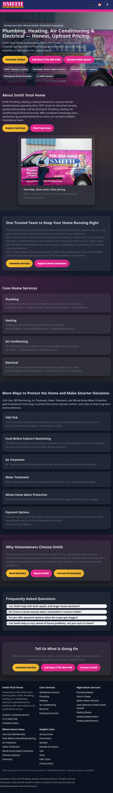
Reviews (43, 742)
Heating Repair (13, 328)
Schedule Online (15, 59)
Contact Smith (88, 667)
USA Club (11, 417)
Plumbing (12, 299)
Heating (10, 320)
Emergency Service (49, 713)
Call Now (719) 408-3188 (46, 59)
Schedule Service (19, 263)
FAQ (41, 750)
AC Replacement (28, 349)
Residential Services (49, 692)
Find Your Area (42, 128)
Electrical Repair (14, 370)
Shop (42, 754)
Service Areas (46, 734)
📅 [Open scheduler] (99, 4)
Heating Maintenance (62, 328)
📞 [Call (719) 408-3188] (92, 4)
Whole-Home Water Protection (26, 495)
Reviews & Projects (48, 746)
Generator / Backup (55, 370)
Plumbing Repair (14, 307)
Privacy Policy (46, 763)
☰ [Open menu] (107, 4)
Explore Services (15, 128)
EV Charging (75, 370)
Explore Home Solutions (52, 263)
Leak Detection (80, 307)
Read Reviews (17, 573)
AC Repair (10, 349)
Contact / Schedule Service (15, 714)
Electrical (11, 362)
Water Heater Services (57, 307)
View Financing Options (18, 524)
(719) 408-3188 (9, 718)
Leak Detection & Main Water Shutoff (91, 706)
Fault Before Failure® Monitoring (28, 438)
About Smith (41, 573)
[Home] (12, 4)
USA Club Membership (13, 734)
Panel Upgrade (34, 370)
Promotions (45, 738)
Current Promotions (69, 573)
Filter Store (44, 759)
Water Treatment (17, 477)
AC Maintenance (48, 349)
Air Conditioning (16, 341)
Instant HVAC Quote (79, 59)
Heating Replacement (36, 328)
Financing (7, 759)
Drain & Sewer (34, 307)
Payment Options (17, 512)
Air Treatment (15, 460)
